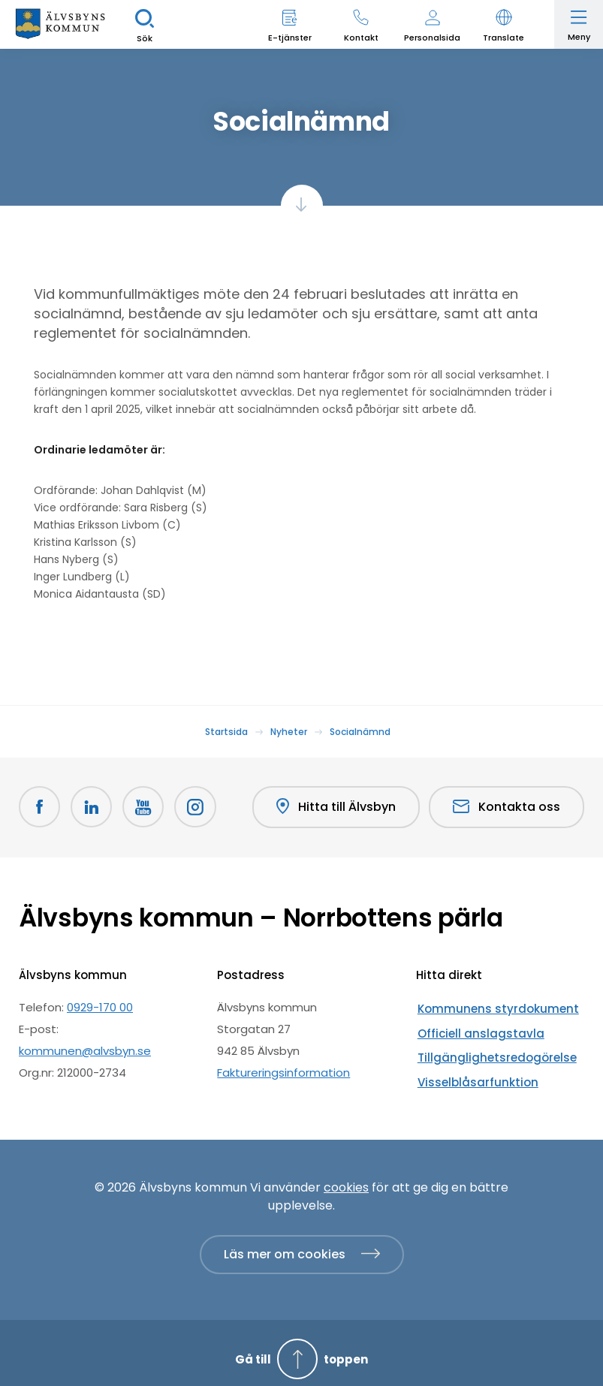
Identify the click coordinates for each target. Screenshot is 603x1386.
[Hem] (60, 24)
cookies (346, 1175)
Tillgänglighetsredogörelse (490, 1050)
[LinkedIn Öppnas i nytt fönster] (92, 807)
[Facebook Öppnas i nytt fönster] (40, 807)
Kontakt (361, 38)
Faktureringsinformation (283, 1072)
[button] (503, 24)
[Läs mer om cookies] (302, 1242)
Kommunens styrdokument (492, 1006)
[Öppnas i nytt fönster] (197, 807)
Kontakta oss (506, 806)
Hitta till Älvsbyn (335, 807)
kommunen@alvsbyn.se (85, 1050)
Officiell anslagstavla (474, 1028)
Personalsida (432, 38)
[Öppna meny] (578, 24)
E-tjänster (290, 38)
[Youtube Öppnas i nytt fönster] (145, 807)
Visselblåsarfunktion (471, 1072)
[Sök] (144, 24)
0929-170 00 (100, 1006)
